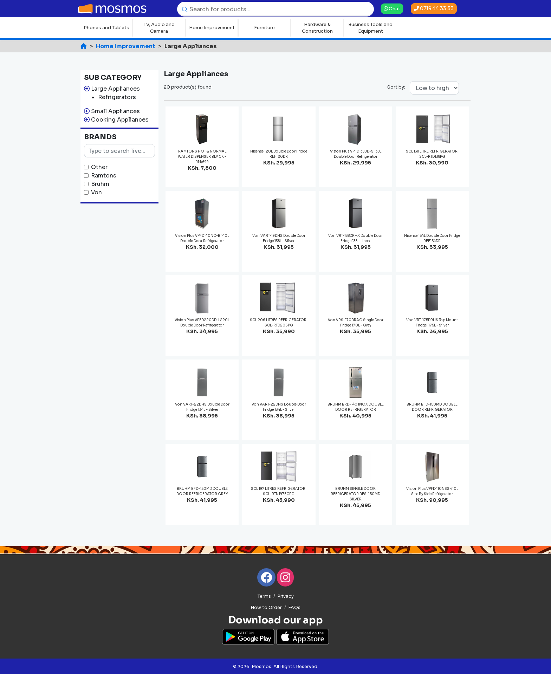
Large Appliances (115, 88)
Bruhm (100, 184)
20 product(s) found (188, 87)
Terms (264, 596)
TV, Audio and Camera (159, 27)
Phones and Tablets (106, 28)
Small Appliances (115, 111)
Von (96, 192)
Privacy (285, 596)
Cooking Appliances (120, 119)
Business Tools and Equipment (370, 27)
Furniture (264, 28)
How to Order (266, 607)
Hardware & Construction (317, 27)
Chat (391, 8)
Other (99, 167)
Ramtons (103, 175)
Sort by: (396, 87)
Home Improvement (212, 28)
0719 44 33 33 (434, 8)
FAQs (294, 607)
